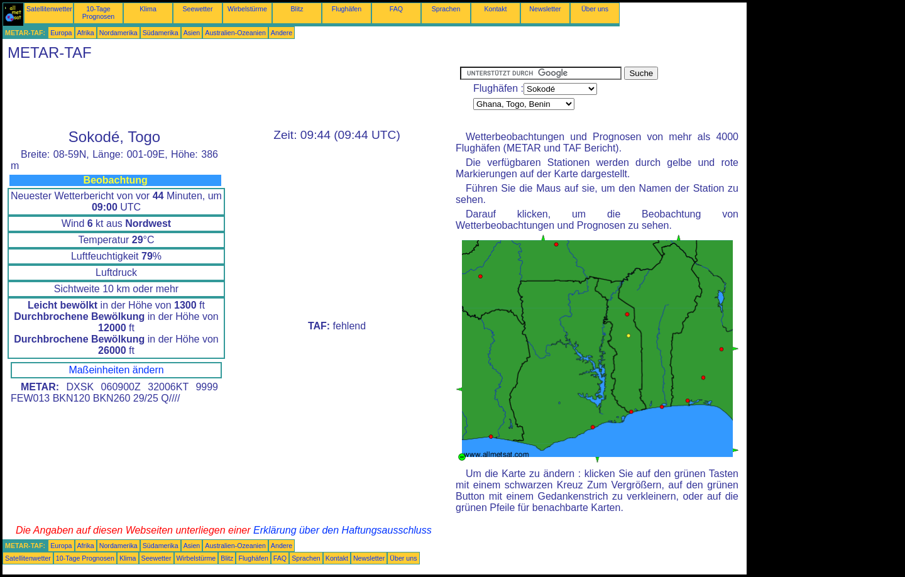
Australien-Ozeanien (235, 32)
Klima (148, 9)
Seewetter (198, 9)
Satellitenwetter (49, 9)
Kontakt (495, 9)
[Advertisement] (231, 95)
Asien (192, 32)
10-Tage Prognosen (98, 12)
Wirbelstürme (247, 9)
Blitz (296, 9)
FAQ (396, 9)
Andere (281, 32)
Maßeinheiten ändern (116, 370)
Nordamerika (118, 32)
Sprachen (446, 9)
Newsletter (545, 9)
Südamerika (160, 32)
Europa (61, 32)
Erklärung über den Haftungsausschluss (342, 530)
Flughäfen (346, 9)
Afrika (85, 32)
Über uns (594, 9)
